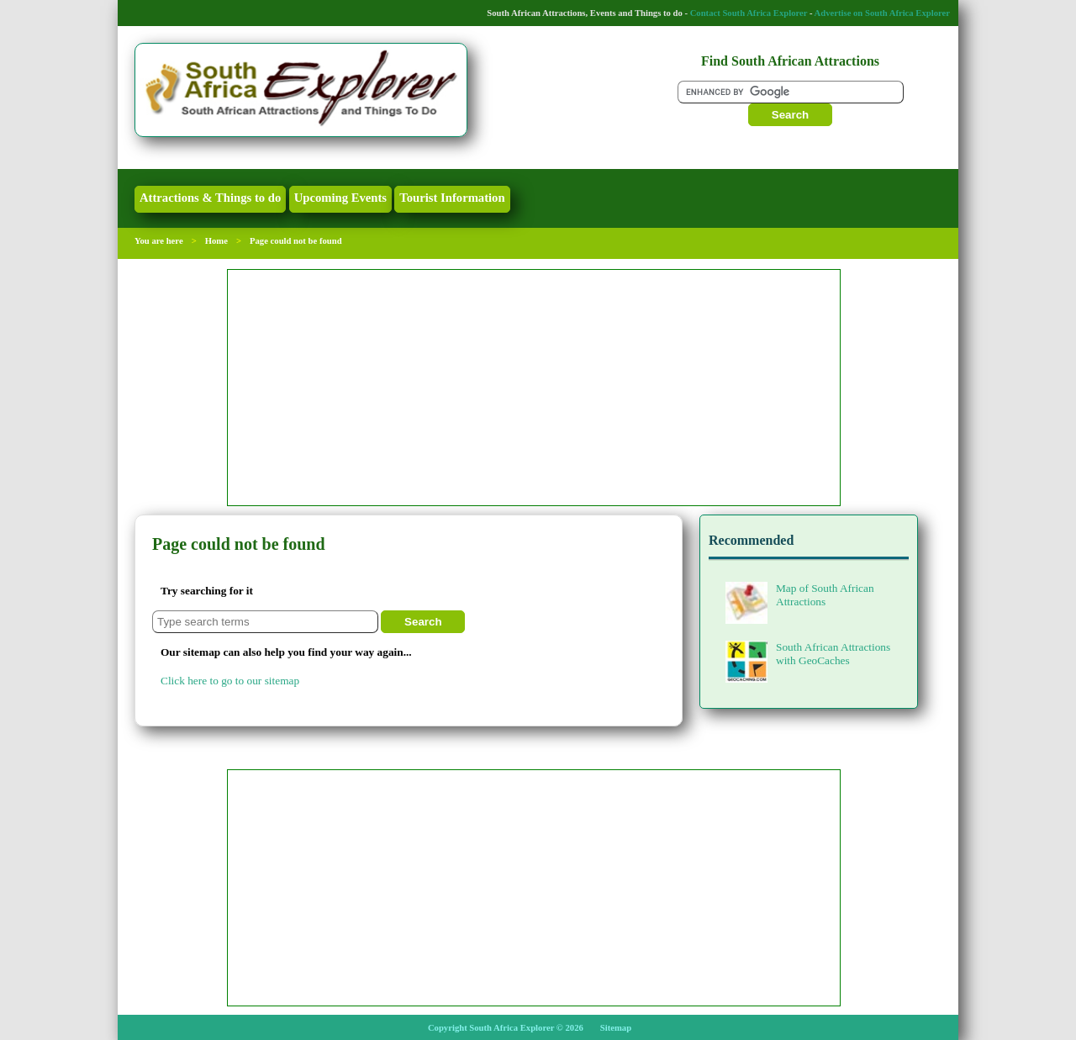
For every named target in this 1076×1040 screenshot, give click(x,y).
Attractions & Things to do (210, 197)
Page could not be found (296, 240)
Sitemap (615, 1027)
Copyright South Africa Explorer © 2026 (505, 1027)
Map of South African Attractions (799, 594)
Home (216, 240)
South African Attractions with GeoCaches (807, 653)
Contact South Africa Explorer (749, 13)
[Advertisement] (534, 387)
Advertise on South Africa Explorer (882, 13)
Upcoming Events (340, 197)
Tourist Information (451, 197)
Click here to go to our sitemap (230, 680)
